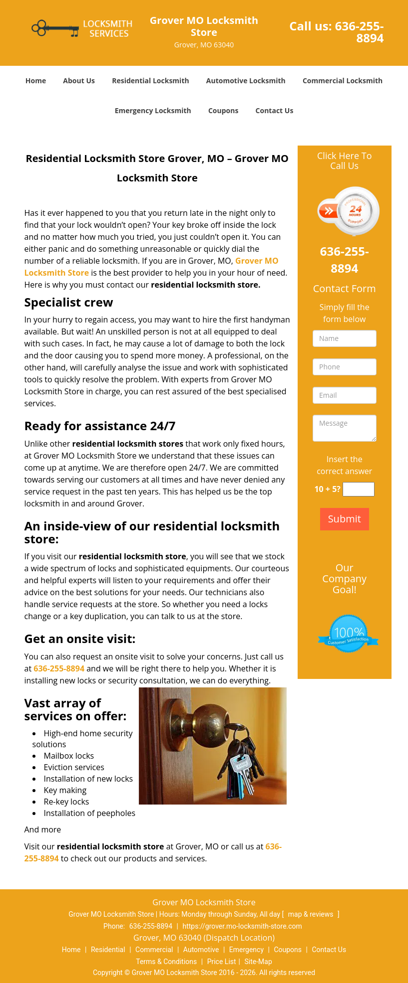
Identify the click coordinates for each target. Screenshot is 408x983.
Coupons (223, 110)
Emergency (246, 950)
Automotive (201, 950)
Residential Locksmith (150, 80)
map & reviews (311, 914)
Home (35, 80)
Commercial (154, 950)
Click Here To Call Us (344, 161)
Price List (221, 962)
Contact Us (275, 110)
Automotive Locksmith (246, 80)
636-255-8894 (359, 31)
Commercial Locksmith (343, 80)
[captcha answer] (359, 489)
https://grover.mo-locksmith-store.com (242, 926)
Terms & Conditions (166, 962)
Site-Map (258, 962)
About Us (79, 80)
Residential (108, 950)
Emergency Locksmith (153, 110)
